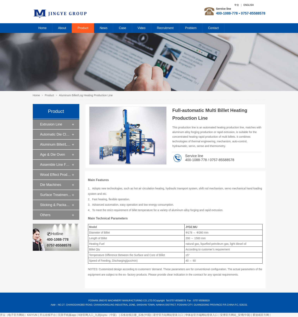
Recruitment (165, 28)
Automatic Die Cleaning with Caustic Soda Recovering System (56, 134)
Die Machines (50, 185)
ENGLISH (249, 5)
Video (142, 28)
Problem (191, 28)
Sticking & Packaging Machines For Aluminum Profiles (56, 205)
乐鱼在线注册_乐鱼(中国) (135, 314)
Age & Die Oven (52, 154)
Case (122, 28)
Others (45, 215)
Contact (213, 28)
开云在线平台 (48, 314)
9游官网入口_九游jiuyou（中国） (98, 314)
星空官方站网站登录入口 (168, 314)
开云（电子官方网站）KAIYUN (18, 314)
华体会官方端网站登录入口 (201, 314)
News (103, 28)
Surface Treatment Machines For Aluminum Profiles (56, 195)
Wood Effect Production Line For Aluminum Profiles (56, 175)
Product (83, 28)
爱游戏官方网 (261, 314)
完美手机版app (67, 314)
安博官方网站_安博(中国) (235, 314)
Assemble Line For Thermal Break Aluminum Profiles (56, 165)
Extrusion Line (51, 124)
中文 (236, 5)
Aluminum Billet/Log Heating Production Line (86, 95)
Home (42, 28)
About (62, 28)
